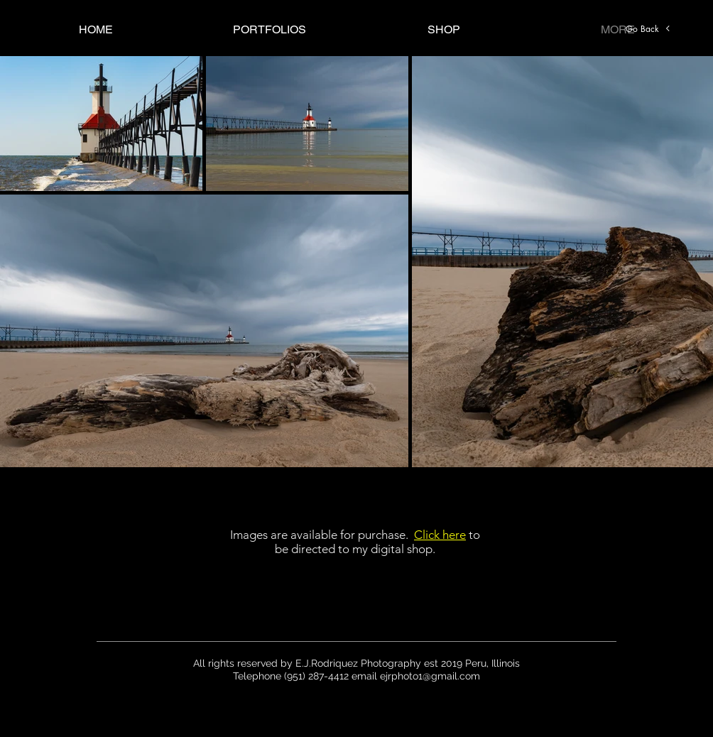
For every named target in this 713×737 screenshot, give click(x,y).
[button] (269, 29)
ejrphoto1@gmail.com (430, 676)
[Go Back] (648, 28)
